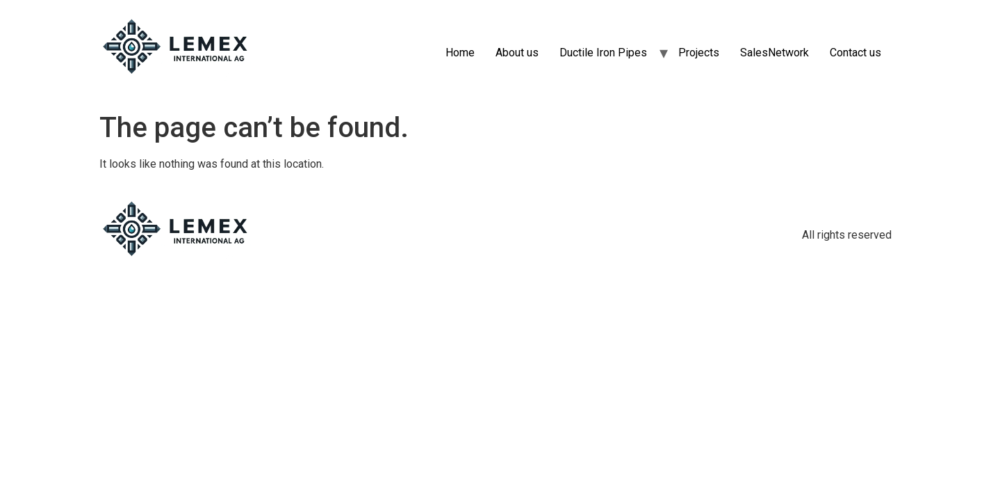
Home (460, 52)
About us (517, 52)
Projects (698, 52)
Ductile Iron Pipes (603, 52)
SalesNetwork (774, 52)
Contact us (855, 52)
